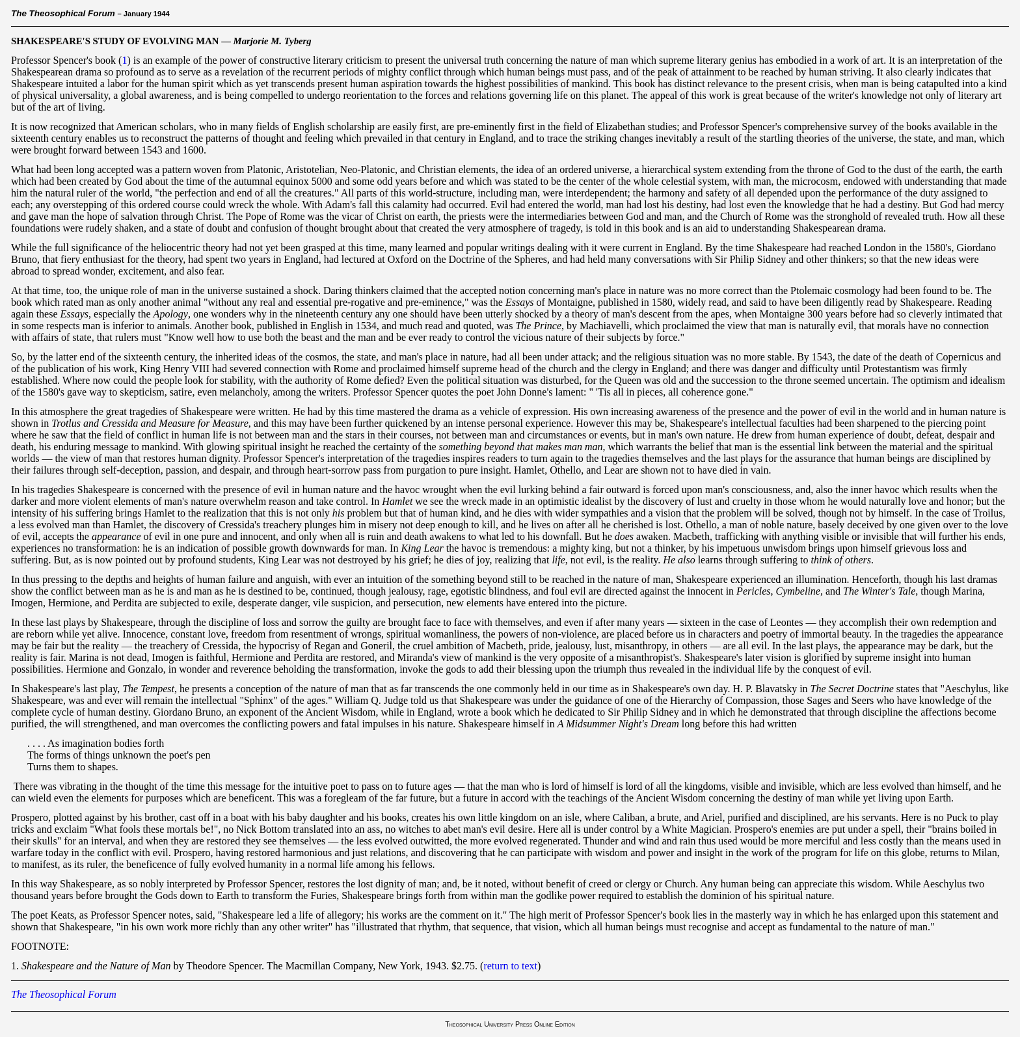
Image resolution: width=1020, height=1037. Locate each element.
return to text (510, 965)
